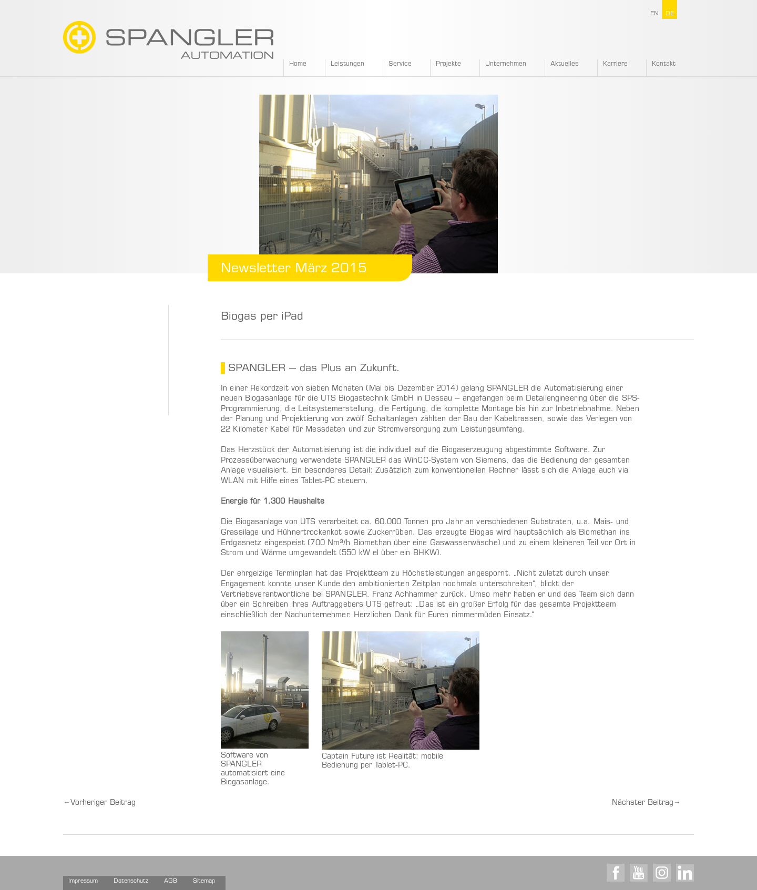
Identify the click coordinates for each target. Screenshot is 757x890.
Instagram (662, 873)
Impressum (83, 881)
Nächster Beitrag (646, 803)
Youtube (639, 873)
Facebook (616, 873)
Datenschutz (131, 881)
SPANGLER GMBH (168, 40)
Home (297, 64)
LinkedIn (685, 873)
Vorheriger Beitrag (99, 803)
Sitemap (204, 881)
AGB (170, 881)
